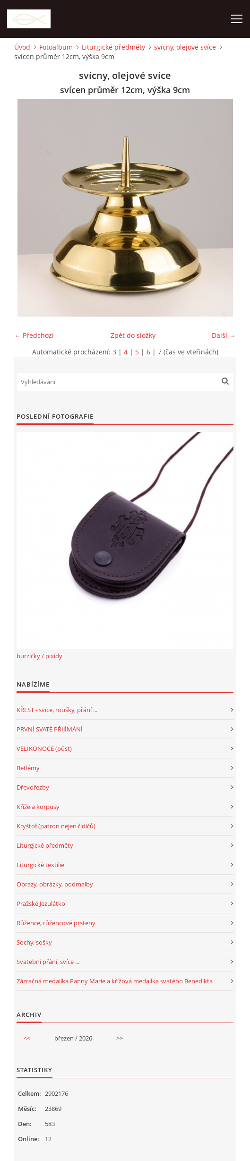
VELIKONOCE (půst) (44, 748)
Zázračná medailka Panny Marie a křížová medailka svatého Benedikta (115, 981)
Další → (224, 335)
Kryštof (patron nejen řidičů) (56, 826)
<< (27, 1038)
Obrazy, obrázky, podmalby (55, 884)
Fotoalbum (56, 47)
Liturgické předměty (113, 47)
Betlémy (28, 768)
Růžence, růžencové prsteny (56, 923)
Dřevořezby (33, 787)
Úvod (22, 47)
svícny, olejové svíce (185, 47)
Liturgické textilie (40, 864)
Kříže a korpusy (38, 806)
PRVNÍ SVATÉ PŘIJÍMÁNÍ (50, 729)
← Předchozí (34, 335)
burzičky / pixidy (39, 656)
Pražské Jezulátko (41, 903)
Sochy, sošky (34, 942)
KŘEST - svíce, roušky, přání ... (57, 709)
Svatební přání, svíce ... (48, 961)
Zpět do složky (133, 335)
